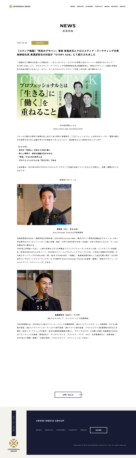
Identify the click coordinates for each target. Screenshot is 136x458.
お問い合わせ (68, 395)
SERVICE (80, 6)
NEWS (72, 6)
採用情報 (98, 430)
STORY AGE (22, 66)
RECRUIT (114, 6)
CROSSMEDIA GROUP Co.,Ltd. (99, 445)
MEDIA (107, 6)
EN (121, 6)
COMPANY (89, 6)
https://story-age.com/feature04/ (68, 129)
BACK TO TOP (14, 423)
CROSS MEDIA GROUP (50, 420)
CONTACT (99, 6)
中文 (124, 6)
